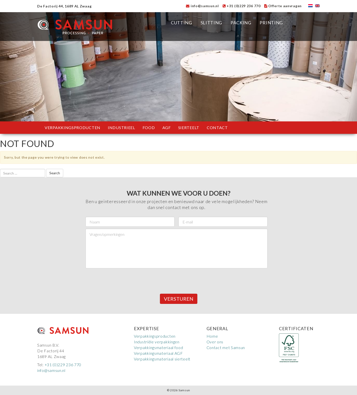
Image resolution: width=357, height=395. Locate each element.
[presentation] (123, 280)
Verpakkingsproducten (72, 127)
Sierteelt (188, 127)
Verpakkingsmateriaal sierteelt (162, 359)
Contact (217, 127)
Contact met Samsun (226, 347)
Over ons (215, 341)
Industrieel (121, 127)
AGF (166, 127)
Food (149, 127)
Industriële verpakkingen (156, 341)
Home (212, 336)
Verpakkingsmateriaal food (158, 347)
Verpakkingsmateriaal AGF (158, 353)
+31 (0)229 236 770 (242, 6)
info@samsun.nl (202, 6)
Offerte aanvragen (283, 6)
